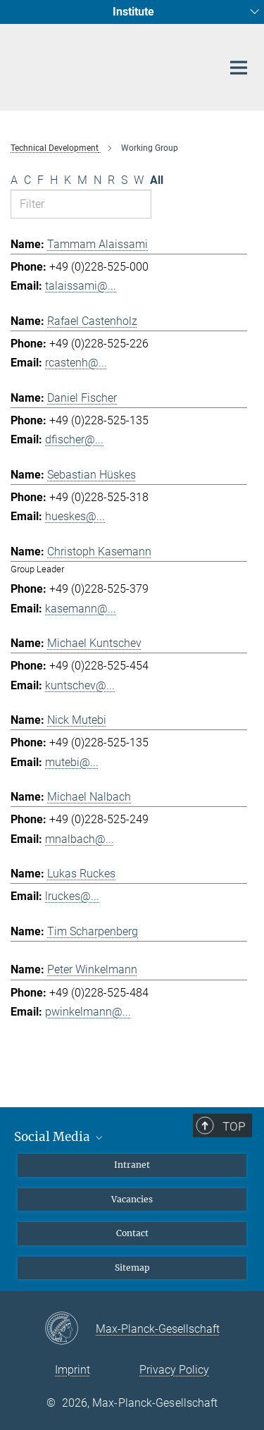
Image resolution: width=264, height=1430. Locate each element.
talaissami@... (80, 285)
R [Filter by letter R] (111, 180)
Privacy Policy (174, 1369)
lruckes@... (72, 896)
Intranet (132, 1164)
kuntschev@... (80, 685)
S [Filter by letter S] (124, 180)
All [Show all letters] (156, 180)
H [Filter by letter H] (54, 180)
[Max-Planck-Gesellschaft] (70, 1329)
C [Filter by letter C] (27, 180)
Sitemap (132, 1267)
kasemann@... (80, 608)
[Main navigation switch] (239, 68)
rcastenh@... (76, 362)
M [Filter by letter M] (82, 180)
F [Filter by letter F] (40, 180)
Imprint (72, 1369)
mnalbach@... (79, 839)
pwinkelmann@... (88, 1011)
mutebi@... (72, 762)
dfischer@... (74, 439)
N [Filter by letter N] (97, 180)
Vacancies (132, 1199)
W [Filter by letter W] (139, 180)
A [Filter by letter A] (14, 180)
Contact (132, 1233)
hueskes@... (75, 516)
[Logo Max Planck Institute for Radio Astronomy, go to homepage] (106, 64)
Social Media (59, 1137)
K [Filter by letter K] (67, 180)
